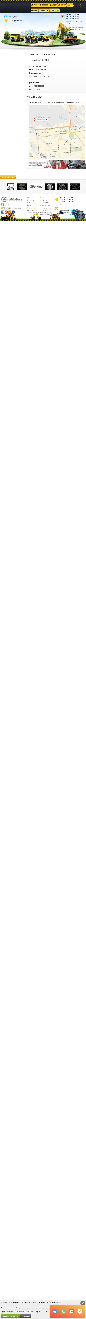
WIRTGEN (7, 383)
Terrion (6, 317)
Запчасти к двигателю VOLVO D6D (12, 1035)
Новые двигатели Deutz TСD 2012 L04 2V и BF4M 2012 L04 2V (12, 950)
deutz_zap (13, 17)
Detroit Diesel (8, 248)
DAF (5, 259)
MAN (5, 267)
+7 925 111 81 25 (72, 14)
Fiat (5, 263)
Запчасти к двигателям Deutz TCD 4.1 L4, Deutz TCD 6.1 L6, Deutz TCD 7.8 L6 (12, 999)
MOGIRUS (7, 189)
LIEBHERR (7, 132)
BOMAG (6, 395)
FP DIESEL (7, 178)
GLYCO (6, 186)
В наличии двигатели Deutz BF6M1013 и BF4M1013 (12, 848)
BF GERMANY (8, 170)
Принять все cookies (10, 1316)
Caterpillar (7, 225)
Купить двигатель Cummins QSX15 (10, 682)
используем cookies (11, 1308)
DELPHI (6, 98)
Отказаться (26, 1316)
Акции (43, 1298)
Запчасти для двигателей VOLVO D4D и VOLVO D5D (12, 1063)
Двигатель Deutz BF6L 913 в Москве (11, 801)
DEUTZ (6, 94)
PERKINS (6, 106)
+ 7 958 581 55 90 (39, 70)
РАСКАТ (6, 391)
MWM (5, 275)
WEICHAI (6, 205)
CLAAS (6, 109)
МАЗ (5, 140)
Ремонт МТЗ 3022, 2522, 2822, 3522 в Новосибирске (12, 643)
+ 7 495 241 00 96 (39, 66)
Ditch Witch (7, 448)
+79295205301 (63, 1311)
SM (4, 155)
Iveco (5, 252)
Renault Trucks (9, 278)
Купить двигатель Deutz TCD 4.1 (10, 778)
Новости (30, 1298)
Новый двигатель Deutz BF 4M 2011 (10, 974)
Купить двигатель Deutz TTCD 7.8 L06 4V (11, 707)
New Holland (8, 310)
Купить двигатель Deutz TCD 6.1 (10, 732)
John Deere (7, 325)
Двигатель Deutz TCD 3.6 (12, 1186)
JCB (4, 117)
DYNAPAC (7, 372)
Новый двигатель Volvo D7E (10, 824)
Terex (5, 455)
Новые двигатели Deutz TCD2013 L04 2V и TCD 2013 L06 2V (12, 875)
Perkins (6, 256)
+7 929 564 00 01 (72, 18)
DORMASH (7, 387)
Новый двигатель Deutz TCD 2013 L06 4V (11, 899)
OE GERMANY (8, 197)
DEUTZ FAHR (8, 121)
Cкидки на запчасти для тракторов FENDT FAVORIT (11, 1232)
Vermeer (6, 440)
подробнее (17, 670)
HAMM (6, 376)
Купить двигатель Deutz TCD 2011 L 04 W (11, 1164)
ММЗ (5, 233)
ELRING (6, 167)
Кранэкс (6, 444)
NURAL (6, 193)
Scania (6, 282)
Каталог (44, 1295)
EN (77, 7)
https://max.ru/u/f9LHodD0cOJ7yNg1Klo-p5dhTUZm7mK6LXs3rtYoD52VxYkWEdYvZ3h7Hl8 (71, 1311)
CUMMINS (7, 125)
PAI (4, 201)
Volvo (5, 360)
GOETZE (6, 182)
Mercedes (7, 271)
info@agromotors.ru (16, 21)
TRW (5, 159)
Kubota (6, 237)
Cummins (7, 244)
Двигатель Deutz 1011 (11, 1207)
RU (81, 7)
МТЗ (5, 144)
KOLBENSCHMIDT (10, 151)
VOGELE (6, 380)
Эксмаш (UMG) (9, 436)
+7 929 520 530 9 (39, 89)
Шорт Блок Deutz (9, 921)
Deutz (5, 215)
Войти (78, 4)
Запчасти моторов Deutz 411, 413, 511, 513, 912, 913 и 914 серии (12, 1125)
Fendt (5, 298)
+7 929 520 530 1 (39, 86)
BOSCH (6, 163)
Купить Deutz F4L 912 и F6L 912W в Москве (12, 755)
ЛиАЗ (5, 424)
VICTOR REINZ (8, 147)
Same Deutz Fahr (10, 313)
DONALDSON (8, 174)
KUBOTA (6, 136)
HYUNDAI (7, 399)
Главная (30, 1295)
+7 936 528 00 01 (72, 16)
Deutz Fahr (7, 294)
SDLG (5, 113)
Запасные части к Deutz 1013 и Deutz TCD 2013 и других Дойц (12, 1094)
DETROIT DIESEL (9, 128)
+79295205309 (55, 1311)
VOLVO (6, 102)
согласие (29, 1311)
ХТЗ (5, 321)
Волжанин (7, 413)
